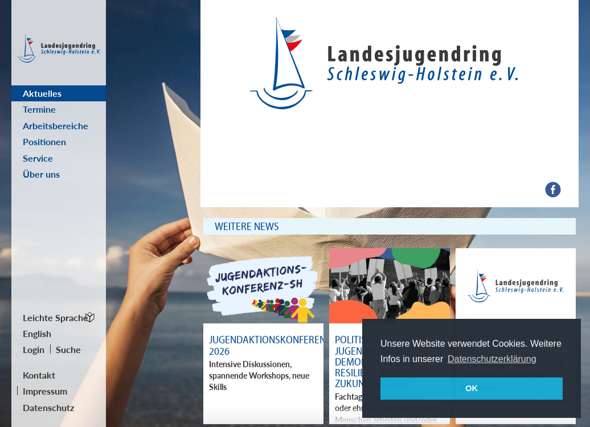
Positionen (44, 141)
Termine (39, 109)
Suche (68, 349)
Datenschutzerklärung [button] (492, 359)
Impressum (45, 390)
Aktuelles (42, 93)
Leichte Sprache (55, 317)
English (37, 333)
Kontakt (39, 374)
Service (38, 158)
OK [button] (471, 388)
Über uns (41, 174)
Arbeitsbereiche (55, 125)
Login (33, 349)
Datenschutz (48, 407)
